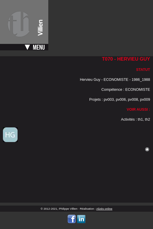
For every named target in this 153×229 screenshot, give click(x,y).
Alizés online (104, 208)
